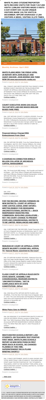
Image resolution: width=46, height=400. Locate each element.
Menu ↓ (40, 63)
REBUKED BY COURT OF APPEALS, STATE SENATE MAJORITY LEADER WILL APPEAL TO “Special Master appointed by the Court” (20, 248)
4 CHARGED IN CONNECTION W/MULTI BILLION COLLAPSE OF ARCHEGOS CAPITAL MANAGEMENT (18, 161)
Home (5, 63)
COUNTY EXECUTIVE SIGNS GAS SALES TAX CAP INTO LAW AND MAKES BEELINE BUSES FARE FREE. (20, 107)
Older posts (6, 376)
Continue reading (10, 97)
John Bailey (24, 82)
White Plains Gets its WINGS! (14, 310)
